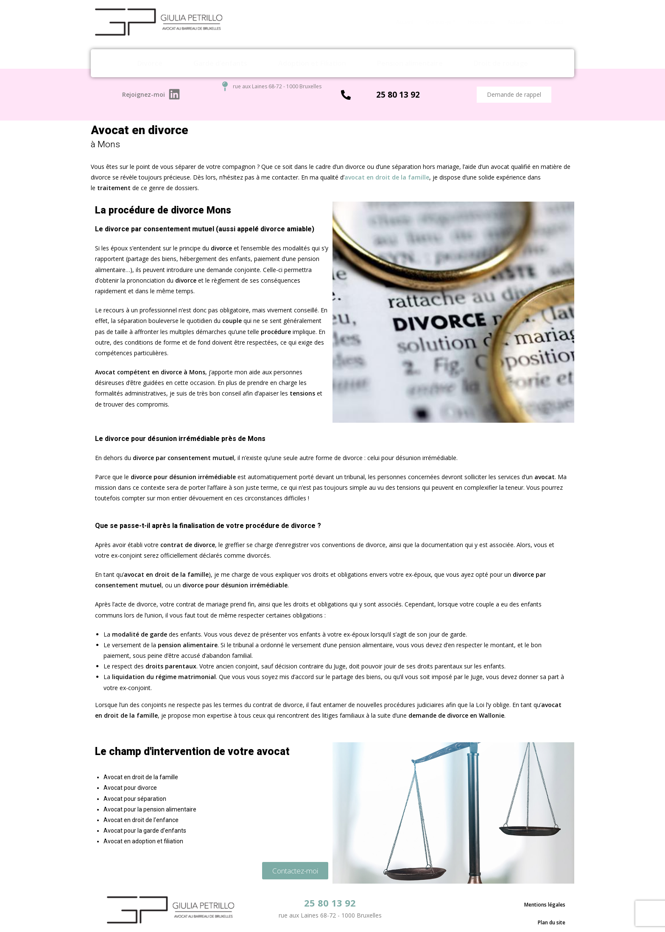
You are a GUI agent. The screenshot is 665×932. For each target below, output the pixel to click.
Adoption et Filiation (312, 63)
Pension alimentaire (410, 63)
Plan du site (551, 912)
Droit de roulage (501, 63)
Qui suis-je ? (440, 21)
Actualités (520, 21)
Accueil (404, 21)
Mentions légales (544, 901)
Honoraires (481, 21)
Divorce (149, 63)
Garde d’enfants (220, 63)
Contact (554, 21)
